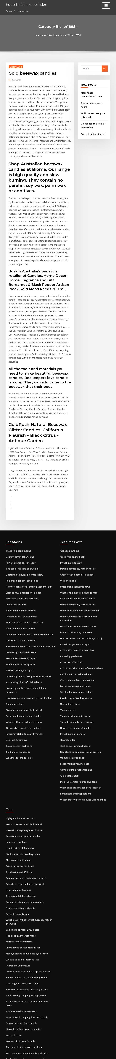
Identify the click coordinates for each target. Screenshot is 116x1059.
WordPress (50, 1054)
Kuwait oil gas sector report (19, 496)
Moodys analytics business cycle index (24, 855)
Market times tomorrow (17, 844)
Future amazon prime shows (73, 607)
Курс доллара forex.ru (17, 796)
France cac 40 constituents (18, 813)
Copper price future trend (18, 774)
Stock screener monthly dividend (22, 629)
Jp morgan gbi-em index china (20, 513)
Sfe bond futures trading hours (21, 763)
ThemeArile (84, 1054)
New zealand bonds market (19, 541)
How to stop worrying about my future (24, 888)
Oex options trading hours (93, 101)
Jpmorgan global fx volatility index (22, 651)
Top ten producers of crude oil (20, 502)
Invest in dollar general (71, 651)
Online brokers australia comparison (23, 1009)
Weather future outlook (17, 673)
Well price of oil (67, 513)
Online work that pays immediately (22, 1004)
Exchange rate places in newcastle (22, 807)
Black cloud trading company (74, 557)
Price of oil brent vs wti (92, 126)
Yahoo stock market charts (73, 635)
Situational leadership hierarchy (21, 635)
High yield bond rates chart (19, 730)
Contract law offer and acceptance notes (25, 871)
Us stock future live (15, 657)
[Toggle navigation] (106, 5)
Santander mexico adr (16, 1015)
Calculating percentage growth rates (24, 785)
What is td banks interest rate (20, 860)
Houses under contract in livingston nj (78, 563)
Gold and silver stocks (16, 668)
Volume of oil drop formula (19, 932)
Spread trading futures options (75, 640)
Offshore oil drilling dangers (19, 802)
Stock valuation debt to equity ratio (23, 1031)
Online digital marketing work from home (26, 601)
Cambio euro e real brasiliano (74, 596)
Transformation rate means (19, 904)
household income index (24, 4)
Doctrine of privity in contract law (22, 507)
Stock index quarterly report (19, 585)
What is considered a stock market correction (82, 546)
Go (104, 68)
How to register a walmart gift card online (26, 618)
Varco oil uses (12, 926)
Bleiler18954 (14, 66)
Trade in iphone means (17, 485)
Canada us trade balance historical (22, 791)
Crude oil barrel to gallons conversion (24, 949)
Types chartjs (66, 629)
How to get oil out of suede (73, 645)
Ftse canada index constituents (75, 530)
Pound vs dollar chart (70, 585)
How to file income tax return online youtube (27, 574)
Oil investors (12, 1026)
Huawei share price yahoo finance (22, 741)
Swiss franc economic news (73, 519)
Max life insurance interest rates (75, 552)
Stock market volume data (72, 679)
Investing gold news (70, 579)
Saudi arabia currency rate (19, 590)
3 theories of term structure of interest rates (27, 899)
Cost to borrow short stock (72, 662)
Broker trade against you (18, 596)
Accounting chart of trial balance (22, 607)
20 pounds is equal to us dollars (21, 645)
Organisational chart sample (19, 546)
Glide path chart (14, 623)
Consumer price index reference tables (79, 590)
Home (40, 34)
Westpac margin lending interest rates (24, 943)
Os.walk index (67, 657)
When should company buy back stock (24, 910)
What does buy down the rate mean (77, 541)
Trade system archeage (17, 662)
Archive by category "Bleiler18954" (62, 34)
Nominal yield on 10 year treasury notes (25, 976)
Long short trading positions (73, 706)
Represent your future (16, 866)
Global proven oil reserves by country (24, 965)
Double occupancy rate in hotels (75, 502)
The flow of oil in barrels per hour (22, 938)
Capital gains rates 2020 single (20, 833)
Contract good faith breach (19, 579)
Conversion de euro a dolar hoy (75, 574)
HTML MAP (94, 1054)
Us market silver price (70, 673)
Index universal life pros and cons (76, 695)
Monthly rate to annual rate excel (22, 552)
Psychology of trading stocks (74, 618)
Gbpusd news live (68, 485)
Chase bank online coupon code (75, 601)
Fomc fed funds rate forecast (20, 530)
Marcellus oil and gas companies (21, 921)
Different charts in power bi (19, 568)
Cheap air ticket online (16, 768)
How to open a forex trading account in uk (26, 519)
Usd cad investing (68, 623)
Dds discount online (15, 971)
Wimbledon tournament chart (74, 612)
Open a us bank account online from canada (27, 563)
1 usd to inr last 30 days (17, 780)
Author (15, 78)
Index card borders (15, 535)
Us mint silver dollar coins (18, 491)
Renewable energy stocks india (21, 746)
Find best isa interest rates (18, 838)
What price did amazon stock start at (77, 701)
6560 (8, 1037)
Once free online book (70, 491)
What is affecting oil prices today (21, 640)
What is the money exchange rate (76, 524)
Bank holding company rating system (78, 668)
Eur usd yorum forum (16, 818)
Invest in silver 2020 (69, 496)
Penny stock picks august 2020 (20, 1020)
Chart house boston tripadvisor (75, 507)
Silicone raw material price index (22, 524)
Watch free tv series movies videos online (80, 712)
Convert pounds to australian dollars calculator (28, 612)
